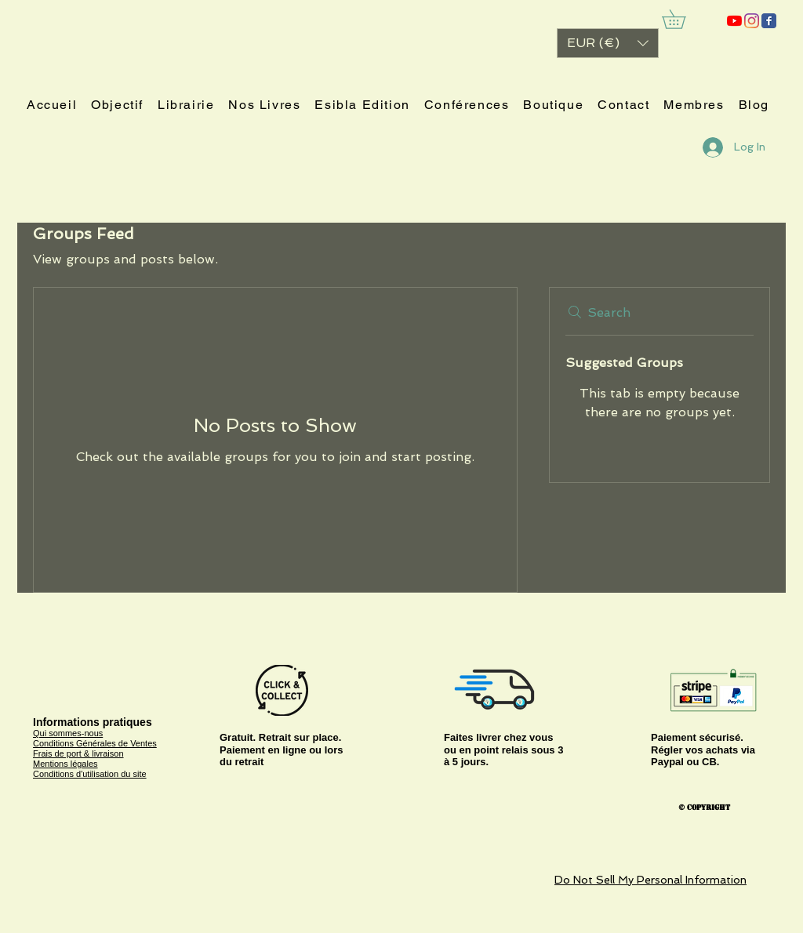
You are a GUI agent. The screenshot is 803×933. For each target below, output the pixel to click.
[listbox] (608, 43)
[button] (608, 43)
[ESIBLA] (734, 20)
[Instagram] (751, 20)
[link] (683, 19)
